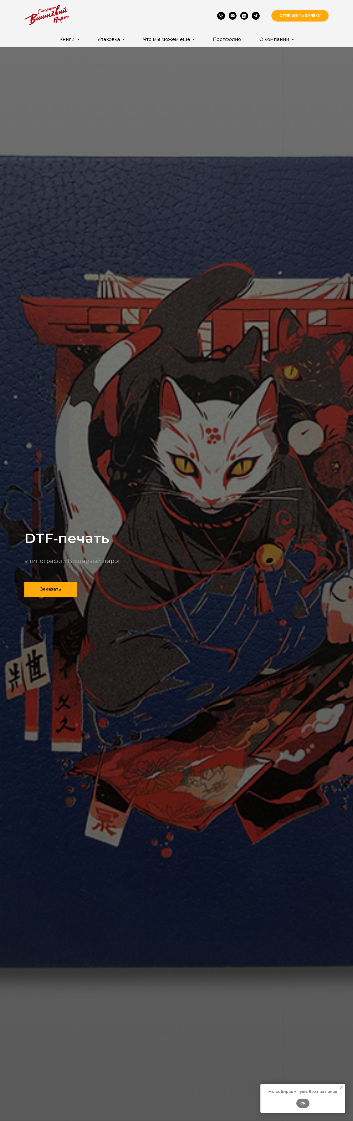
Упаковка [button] (109, 39)
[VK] (244, 16)
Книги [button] (68, 39)
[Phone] (221, 16)
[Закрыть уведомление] (341, 1087)
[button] (300, 16)
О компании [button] (275, 39)
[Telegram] (256, 16)
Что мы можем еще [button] (167, 39)
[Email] (233, 16)
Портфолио (227, 39)
